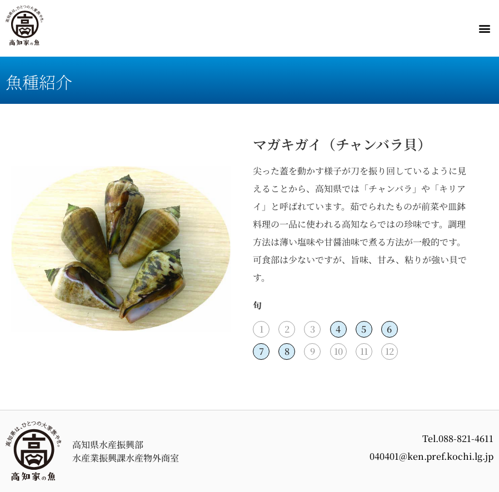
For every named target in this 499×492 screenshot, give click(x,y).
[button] (484, 28)
